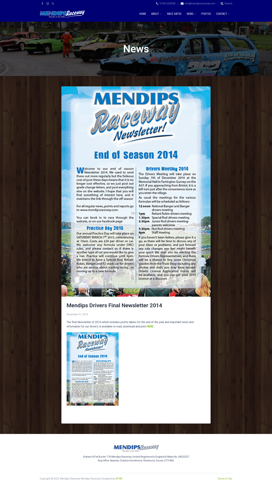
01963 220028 (167, 3)
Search (228, 3)
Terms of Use (225, 478)
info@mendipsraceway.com (200, 3)
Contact (223, 13)
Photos (206, 13)
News (191, 13)
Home (142, 13)
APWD (119, 478)
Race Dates (174, 13)
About (156, 13)
